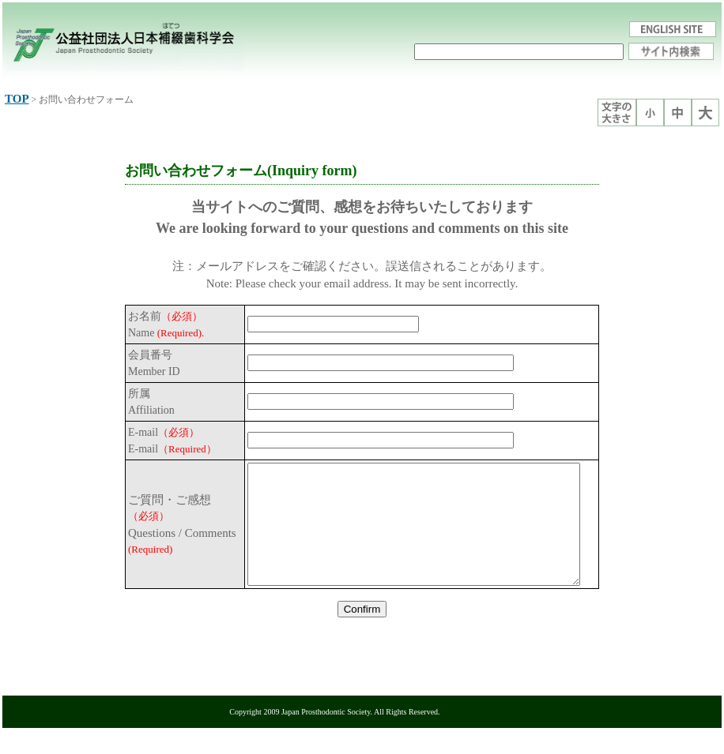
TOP (17, 98)
